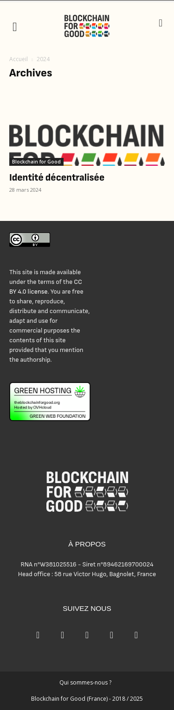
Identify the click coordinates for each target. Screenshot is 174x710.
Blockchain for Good (36, 161)
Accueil (18, 59)
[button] (15, 25)
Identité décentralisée (56, 177)
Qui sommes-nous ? (85, 682)
